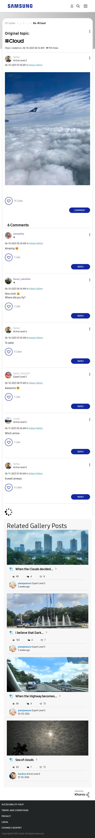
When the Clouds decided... (34, 569)
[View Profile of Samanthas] (18, 234)
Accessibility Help (13, 804)
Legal (5, 822)
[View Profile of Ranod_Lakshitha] (21, 279)
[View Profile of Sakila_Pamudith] (21, 373)
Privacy (6, 816)
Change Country (12, 827)
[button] (84, 58)
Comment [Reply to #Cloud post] (79, 210)
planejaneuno (24, 583)
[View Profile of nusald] (16, 418)
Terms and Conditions (15, 810)
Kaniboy (22, 774)
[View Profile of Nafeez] (16, 57)
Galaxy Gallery (35, 65)
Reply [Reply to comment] (81, 266)
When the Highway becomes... (36, 696)
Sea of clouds (24, 760)
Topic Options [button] (84, 31)
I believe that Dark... (29, 633)
